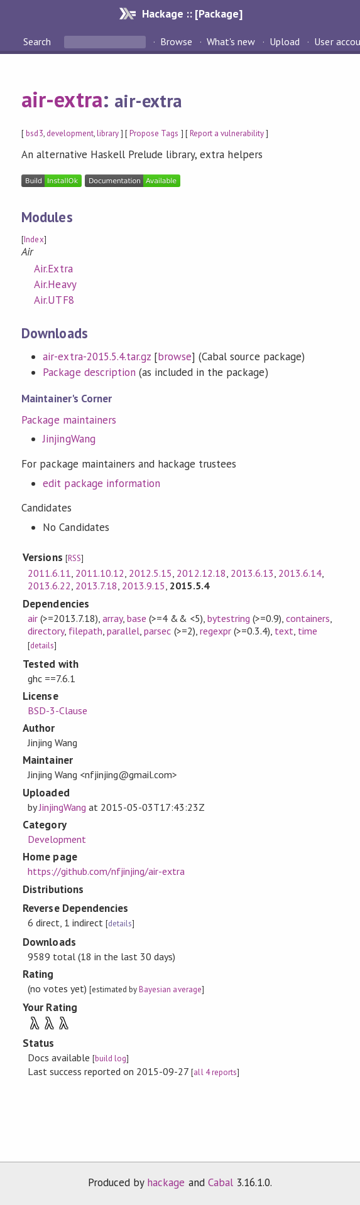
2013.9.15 (143, 585)
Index (33, 239)
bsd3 (34, 133)
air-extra (61, 99)
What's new (231, 41)
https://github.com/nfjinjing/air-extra (106, 871)
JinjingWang (69, 439)
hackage (166, 1182)
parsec (157, 630)
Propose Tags (153, 133)
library (108, 133)
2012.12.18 (201, 573)
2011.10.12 (99, 573)
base (136, 618)
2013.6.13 (252, 573)
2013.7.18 (96, 585)
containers (308, 618)
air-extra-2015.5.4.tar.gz (97, 356)
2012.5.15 (150, 573)
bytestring (228, 618)
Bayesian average (170, 989)
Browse (176, 41)
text (284, 630)
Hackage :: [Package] (192, 13)
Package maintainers (68, 420)
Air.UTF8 (54, 300)
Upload (285, 41)
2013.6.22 (49, 585)
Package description (89, 372)
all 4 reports (215, 1072)
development (70, 133)
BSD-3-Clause (57, 710)
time (307, 630)
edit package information (101, 483)
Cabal (220, 1182)
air (33, 618)
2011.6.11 (49, 573)
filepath (85, 630)
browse (175, 356)
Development (57, 839)
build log (110, 1058)
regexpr (215, 630)
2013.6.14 (300, 573)
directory (46, 630)
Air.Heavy (55, 284)
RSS (74, 558)
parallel (123, 630)
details (42, 645)
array (112, 618)
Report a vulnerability (227, 133)
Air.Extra (53, 269)
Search (38, 41)
